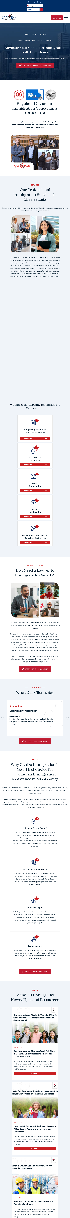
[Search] (41, 9)
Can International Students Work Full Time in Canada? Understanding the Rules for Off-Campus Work (34, 1054)
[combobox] (33, 9)
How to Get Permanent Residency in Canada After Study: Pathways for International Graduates (35, 1129)
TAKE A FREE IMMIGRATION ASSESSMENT (37, 65)
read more (35, 1073)
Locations (33, 34)
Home (27, 34)
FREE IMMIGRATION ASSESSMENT (36, 669)
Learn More (35, 438)
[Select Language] (35, 5)
